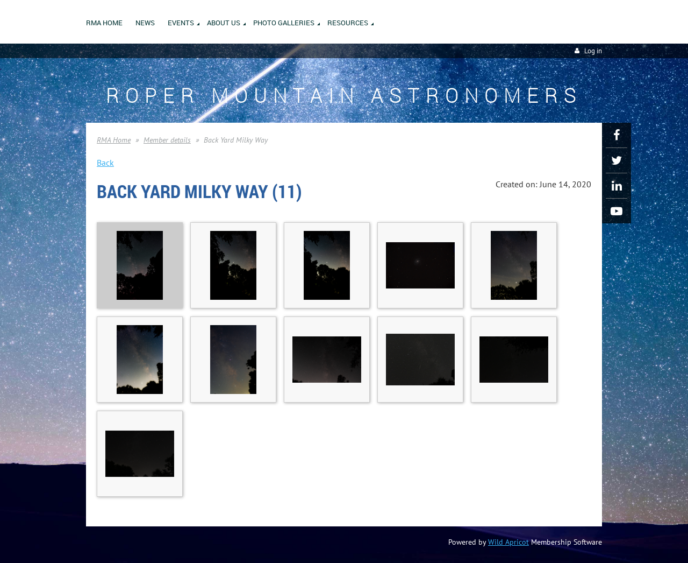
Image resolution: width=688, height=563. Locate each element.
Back (105, 162)
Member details (167, 140)
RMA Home (114, 140)
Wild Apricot (508, 542)
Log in (593, 50)
